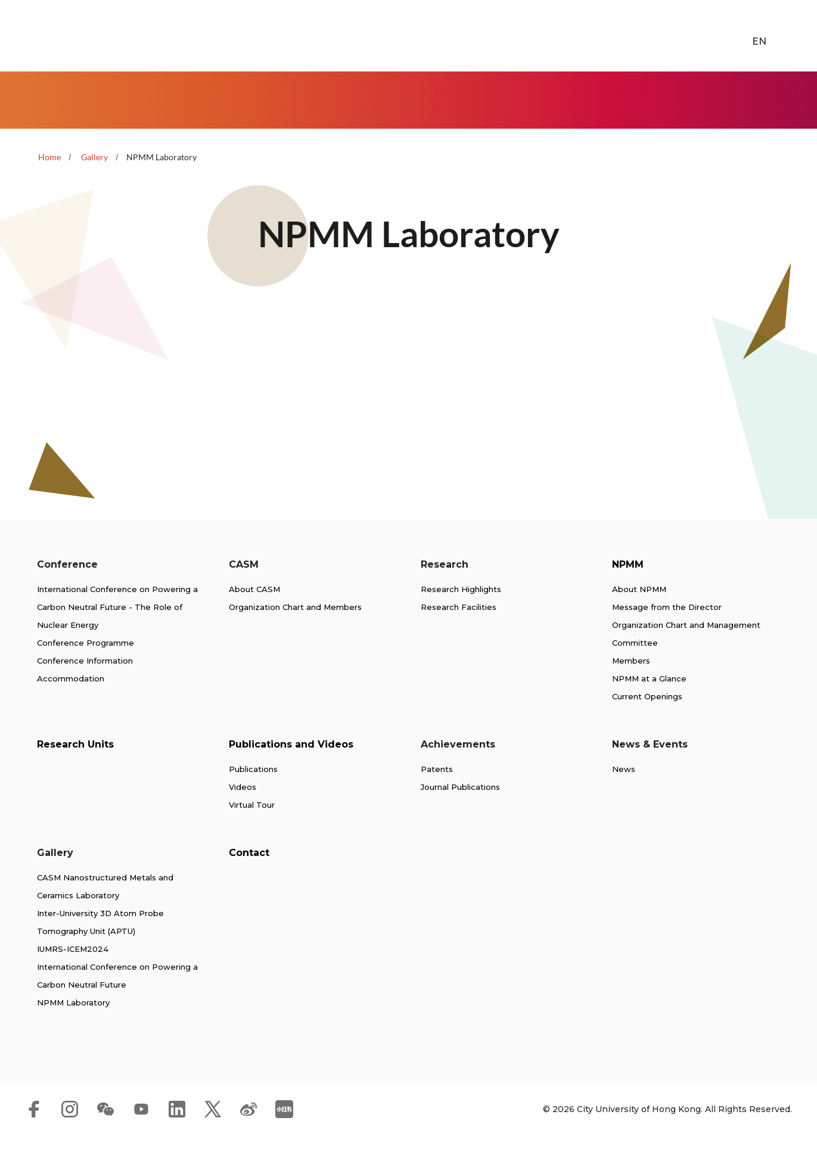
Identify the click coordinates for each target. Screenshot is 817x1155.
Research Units (75, 763)
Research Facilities (458, 626)
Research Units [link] (392, 97)
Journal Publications (460, 806)
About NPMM (639, 608)
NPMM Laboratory (73, 1021)
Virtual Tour (252, 824)
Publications (253, 788)
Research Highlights (461, 608)
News (623, 788)
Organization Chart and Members (295, 626)
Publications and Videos (291, 763)
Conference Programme (85, 662)
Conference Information (85, 679)
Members (631, 679)
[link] (787, 36)
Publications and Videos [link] (469, 97)
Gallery (94, 152)
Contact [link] (797, 97)
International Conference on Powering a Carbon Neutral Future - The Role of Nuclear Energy (117, 626)
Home (30, 98)
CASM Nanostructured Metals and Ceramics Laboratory (105, 905)
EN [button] (742, 36)
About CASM (254, 608)
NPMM (628, 583)
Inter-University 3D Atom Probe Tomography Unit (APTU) (100, 941)
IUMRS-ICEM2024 (72, 968)
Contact (249, 871)
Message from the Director (667, 626)
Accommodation (70, 697)
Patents (437, 788)
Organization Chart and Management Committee (686, 653)
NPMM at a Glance (649, 697)
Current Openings (647, 715)
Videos (242, 806)
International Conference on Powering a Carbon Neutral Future (117, 994)
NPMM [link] (317, 97)
